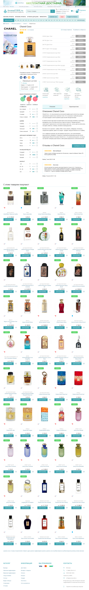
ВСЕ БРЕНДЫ (81, 20)
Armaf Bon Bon (61, 214)
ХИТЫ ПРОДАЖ (9, 20)
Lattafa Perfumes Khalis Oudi (11, 394)
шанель (5, 551)
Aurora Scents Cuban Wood (78, 322)
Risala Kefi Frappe (27, 430)
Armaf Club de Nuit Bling (44, 214)
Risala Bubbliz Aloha (44, 430)
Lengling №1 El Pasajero (27, 502)
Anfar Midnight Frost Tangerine (27, 358)
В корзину (8, 219)
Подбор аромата (72, 16)
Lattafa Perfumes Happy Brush (61, 286)
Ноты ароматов (25, 583)
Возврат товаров (26, 570)
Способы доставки (23, 6)
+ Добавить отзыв (79, 146)
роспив (77, 551)
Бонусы (23, 575)
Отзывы (5, 585)
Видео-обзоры (7, 580)
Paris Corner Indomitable (61, 538)
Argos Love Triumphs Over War (10, 322)
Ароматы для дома (33, 16)
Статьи (5, 578)
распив (73, 551)
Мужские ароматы (20, 16)
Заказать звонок (61, 13)
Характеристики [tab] (74, 106)
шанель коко (49, 551)
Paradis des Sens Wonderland (10, 538)
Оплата (23, 573)
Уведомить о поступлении (81, 36)
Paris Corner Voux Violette (27, 538)
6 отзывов (31, 29)
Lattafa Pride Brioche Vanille (11, 286)
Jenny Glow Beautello (78, 466)
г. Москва (11, 6)
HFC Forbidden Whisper (11, 358)
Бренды (5, 568)
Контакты (23, 580)
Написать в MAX (67, 575)
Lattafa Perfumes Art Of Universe (27, 286)
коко (9, 551)
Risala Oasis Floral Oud (78, 394)
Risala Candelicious (61, 430)
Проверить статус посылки (54, 6)
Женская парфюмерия (9, 570)
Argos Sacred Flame (27, 322)
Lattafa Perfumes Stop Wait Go (44, 250)
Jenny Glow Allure (10, 502)
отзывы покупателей (16, 551)
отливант (24, 551)
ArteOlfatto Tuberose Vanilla (11, 214)
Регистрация (82, 6)
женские (81, 551)
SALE (62, 16)
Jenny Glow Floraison (10, 466)
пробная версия (66, 551)
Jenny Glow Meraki (78, 430)
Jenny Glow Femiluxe (27, 466)
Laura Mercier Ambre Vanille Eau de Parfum (11, 250)
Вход (77, 6)
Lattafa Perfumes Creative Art (44, 286)
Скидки (68, 6)
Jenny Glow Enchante (61, 466)
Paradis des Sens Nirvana (44, 538)
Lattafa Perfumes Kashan (78, 286)
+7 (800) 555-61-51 (64, 9)
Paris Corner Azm (78, 214)
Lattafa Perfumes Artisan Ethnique (78, 250)
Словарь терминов (67, 29)
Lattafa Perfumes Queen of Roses (61, 358)
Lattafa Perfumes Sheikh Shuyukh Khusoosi (27, 394)
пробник (55, 551)
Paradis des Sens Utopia (78, 502)
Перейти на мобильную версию (74, 586)
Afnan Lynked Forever (44, 322)
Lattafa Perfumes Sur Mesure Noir (78, 358)
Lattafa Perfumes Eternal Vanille (61, 250)
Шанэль (60, 551)
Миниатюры (43, 16)
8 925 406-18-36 (70, 573)
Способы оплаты (38, 6)
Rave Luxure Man (27, 214)
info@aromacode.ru (71, 578)
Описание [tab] (52, 106)
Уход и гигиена (7, 575)
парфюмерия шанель (40, 551)
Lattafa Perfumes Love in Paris (44, 358)
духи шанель (30, 551)
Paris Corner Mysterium (78, 538)
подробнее (45, 97)
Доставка (23, 568)
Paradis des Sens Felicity (61, 502)
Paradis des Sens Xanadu (44, 502)
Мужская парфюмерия (9, 573)
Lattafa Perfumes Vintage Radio (27, 250)
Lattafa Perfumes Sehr (44, 394)
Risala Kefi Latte (11, 430)
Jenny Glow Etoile (44, 466)
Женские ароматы (8, 16)
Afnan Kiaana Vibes (61, 322)
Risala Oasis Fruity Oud (61, 394)
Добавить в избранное (79, 29)
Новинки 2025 (53, 16)
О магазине (6, 583)
